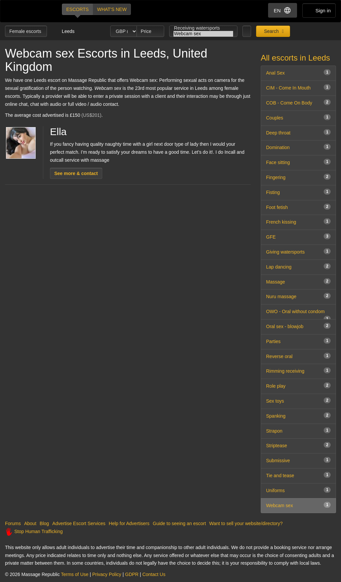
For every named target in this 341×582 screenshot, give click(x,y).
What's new (112, 9)
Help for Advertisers (129, 523)
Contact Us (153, 574)
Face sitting (298, 162)
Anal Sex (298, 72)
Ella (58, 131)
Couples (298, 117)
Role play (298, 385)
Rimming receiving (298, 370)
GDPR (132, 574)
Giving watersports (298, 251)
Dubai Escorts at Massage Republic (27, 11)
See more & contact (76, 173)
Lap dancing (298, 266)
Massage (298, 281)
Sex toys (298, 400)
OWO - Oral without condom (298, 314)
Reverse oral (298, 356)
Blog (44, 523)
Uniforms (298, 490)
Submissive (298, 460)
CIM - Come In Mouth (298, 87)
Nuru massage (298, 296)
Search (271, 31)
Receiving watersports (203, 28)
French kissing (298, 221)
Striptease (298, 445)
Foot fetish (298, 207)
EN (282, 10)
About (30, 523)
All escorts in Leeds (295, 57)
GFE (298, 236)
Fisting (298, 192)
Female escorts (26, 31)
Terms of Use (74, 574)
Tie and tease (298, 475)
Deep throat (298, 132)
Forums (13, 523)
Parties (298, 341)
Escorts (77, 9)
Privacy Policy (106, 574)
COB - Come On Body (298, 102)
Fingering (298, 177)
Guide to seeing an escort (179, 523)
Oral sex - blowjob (298, 326)
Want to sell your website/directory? (245, 523)
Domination (298, 147)
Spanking (298, 415)
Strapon (298, 430)
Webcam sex (203, 34)
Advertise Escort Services (79, 523)
